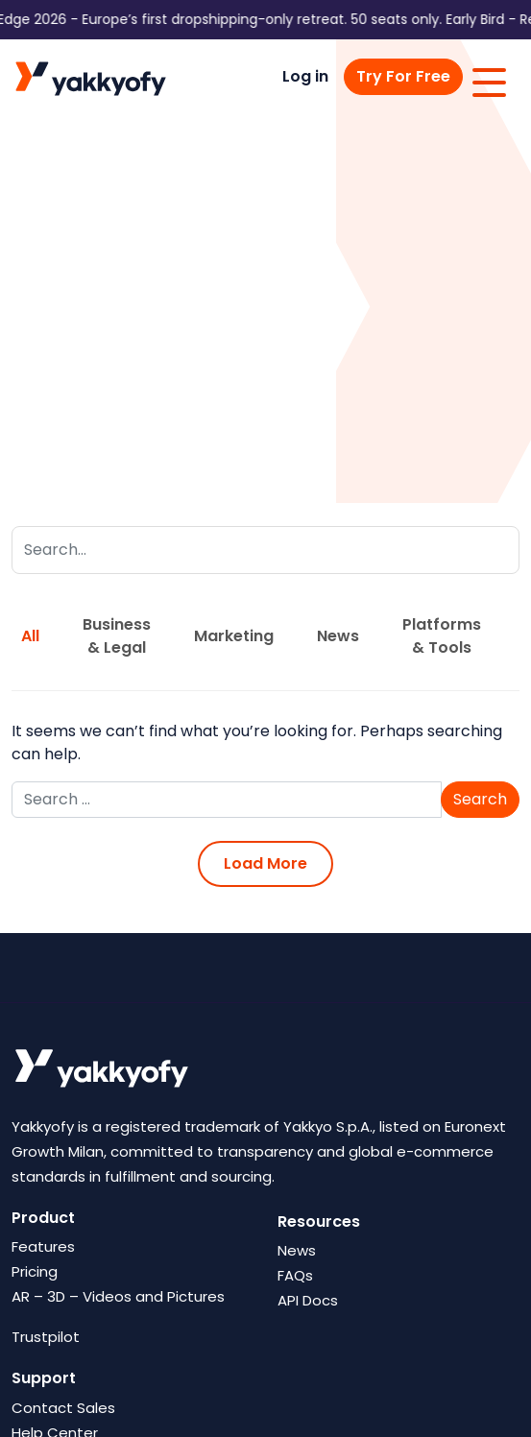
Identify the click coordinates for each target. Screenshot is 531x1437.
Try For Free (403, 76)
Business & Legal (117, 636)
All (30, 636)
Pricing (35, 1271)
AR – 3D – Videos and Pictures (118, 1296)
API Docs (308, 1300)
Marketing (234, 636)
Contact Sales (63, 1408)
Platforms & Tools (441, 636)
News (338, 636)
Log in (305, 76)
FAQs (295, 1275)
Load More (265, 863)
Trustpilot (46, 1337)
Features (43, 1246)
